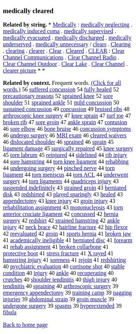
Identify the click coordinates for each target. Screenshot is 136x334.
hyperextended (97, 306)
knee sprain (84, 116)
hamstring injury (22, 260)
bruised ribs (108, 109)
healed (108, 194)
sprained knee (78, 96)
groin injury (94, 201)
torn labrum (23, 155)
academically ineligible (37, 240)
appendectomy (20, 201)
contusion (115, 122)
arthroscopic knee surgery (33, 116)
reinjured (56, 155)
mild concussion (93, 102)
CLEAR (97, 51)
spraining (44, 286)
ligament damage (23, 148)
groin (52, 234)
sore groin (47, 122)
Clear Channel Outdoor (30, 64)
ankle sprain (82, 122)
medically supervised (88, 31)
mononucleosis (87, 207)
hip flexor (116, 227)
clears (99, 44)
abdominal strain (48, 299)
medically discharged (79, 38)
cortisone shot (86, 266)
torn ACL (84, 175)
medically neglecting (105, 24)
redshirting (113, 260)
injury (40, 273)
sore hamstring (27, 161)
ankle (62, 273)
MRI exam (69, 135)
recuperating (91, 273)
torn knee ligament (75, 161)
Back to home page (25, 325)
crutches (12, 279)
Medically (64, 24)
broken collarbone (80, 247)
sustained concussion (27, 109)
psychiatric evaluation (35, 266)
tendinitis (14, 286)
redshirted (33, 194)
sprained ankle (48, 102)
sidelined (86, 155)
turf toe (115, 116)
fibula (9, 312)
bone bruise (57, 129)
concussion (73, 109)
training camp (88, 293)
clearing (15, 51)
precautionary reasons (28, 96)
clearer (37, 51)
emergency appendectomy (33, 293)
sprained (73, 142)
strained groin (80, 188)
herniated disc (89, 240)
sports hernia (81, 234)
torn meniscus (48, 175)
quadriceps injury (91, 181)
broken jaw (118, 234)
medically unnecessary (62, 44)
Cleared (75, 51)
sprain (99, 142)
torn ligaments (45, 181)
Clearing (121, 44)
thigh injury (96, 279)
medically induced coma (31, 31)
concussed (83, 214)
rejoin (85, 260)
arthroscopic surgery (87, 286)
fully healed (98, 89)
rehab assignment (30, 247)
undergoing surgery (32, 168)
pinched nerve (80, 168)
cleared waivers (108, 135)
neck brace (37, 227)
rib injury (116, 155)
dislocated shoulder (32, 142)
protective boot (20, 253)
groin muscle (92, 299)
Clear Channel (108, 64)
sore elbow (23, 129)
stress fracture (62, 253)
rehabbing (117, 161)
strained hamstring (77, 220)
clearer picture (19, 70)
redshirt (38, 220)
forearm (123, 240)
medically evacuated (26, 38)
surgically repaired (73, 148)
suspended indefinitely (29, 188)
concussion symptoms (105, 129)
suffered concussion (52, 89)
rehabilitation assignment (32, 207)
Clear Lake (74, 64)
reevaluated (23, 234)
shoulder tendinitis (52, 279)
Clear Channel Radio (92, 57)
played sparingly (72, 194)
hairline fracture (77, 227)
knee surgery (118, 148)
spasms (63, 306)
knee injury (58, 201)
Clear (55, 51)
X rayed (97, 253)
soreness (60, 260)
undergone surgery (24, 306)
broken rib (15, 122)
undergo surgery (29, 135)
